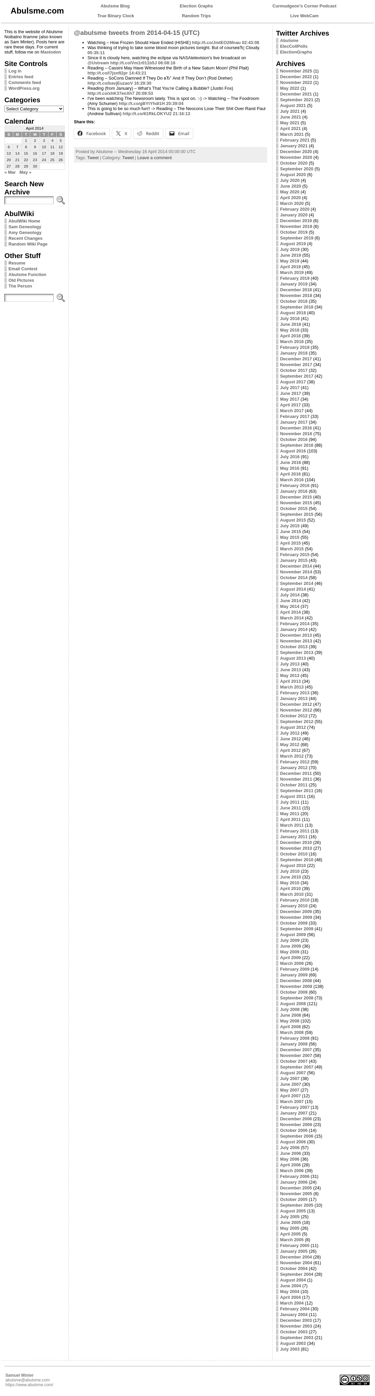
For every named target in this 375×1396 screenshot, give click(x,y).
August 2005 (293, 1210)
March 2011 (292, 825)
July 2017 (290, 387)
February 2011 (295, 830)
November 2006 (296, 1124)
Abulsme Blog (115, 5)
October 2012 (294, 715)
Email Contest (22, 268)
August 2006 (293, 1141)
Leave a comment (154, 157)
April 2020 (290, 197)
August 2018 (293, 312)
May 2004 (289, 1291)
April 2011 (290, 819)
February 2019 (295, 278)
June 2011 (290, 807)
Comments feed (24, 82)
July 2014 (290, 594)
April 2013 (290, 681)
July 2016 (290, 456)
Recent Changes (25, 238)
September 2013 (296, 652)
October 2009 (294, 923)
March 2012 (292, 756)
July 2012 (290, 733)
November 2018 (296, 295)
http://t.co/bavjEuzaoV (110, 83)
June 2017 (290, 393)
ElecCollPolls (294, 46)
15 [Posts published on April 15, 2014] (26, 153)
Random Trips (196, 15)
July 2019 (290, 249)
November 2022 (296, 82)
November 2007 (296, 1055)
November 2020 (296, 157)
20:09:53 (144, 93)
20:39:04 (174, 103)
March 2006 (292, 1170)
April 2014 (290, 612)
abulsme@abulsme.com (27, 1380)
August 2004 (293, 1280)
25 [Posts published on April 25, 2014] (52, 160)
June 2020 (290, 186)
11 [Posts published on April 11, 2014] (52, 147)
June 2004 (290, 1285)
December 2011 (296, 773)
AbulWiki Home (24, 221)
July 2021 (290, 111)
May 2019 (289, 260)
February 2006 (295, 1176)
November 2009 (296, 917)
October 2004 (294, 1268)
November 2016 (296, 433)
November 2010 (296, 848)
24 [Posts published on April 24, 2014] (44, 160)
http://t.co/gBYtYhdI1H (142, 103)
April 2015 (290, 543)
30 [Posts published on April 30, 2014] (35, 166)
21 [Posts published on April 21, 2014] (17, 160)
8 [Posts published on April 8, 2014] (26, 147)
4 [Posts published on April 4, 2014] (52, 141)
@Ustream (98, 62)
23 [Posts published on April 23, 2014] (35, 160)
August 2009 (293, 934)
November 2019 (296, 226)
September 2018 (296, 307)
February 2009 (295, 969)
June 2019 (290, 255)
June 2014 (290, 600)
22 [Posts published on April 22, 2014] (26, 160)
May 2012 (289, 744)
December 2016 (296, 427)
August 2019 (293, 243)
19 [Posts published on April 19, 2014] (61, 153)
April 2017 (290, 404)
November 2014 (296, 571)
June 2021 (290, 117)
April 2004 (290, 1297)
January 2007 (294, 1113)
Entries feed (20, 76)
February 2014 (295, 623)
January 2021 (294, 145)
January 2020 (294, 214)
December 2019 (296, 220)
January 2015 (294, 560)
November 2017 (296, 364)
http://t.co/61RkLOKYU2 (147, 113)
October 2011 (294, 784)
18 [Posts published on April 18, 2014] (52, 153)
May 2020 (289, 191)
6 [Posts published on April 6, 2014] (9, 147)
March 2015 (292, 548)
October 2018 (294, 301)
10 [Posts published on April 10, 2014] (44, 147)
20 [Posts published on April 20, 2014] (8, 160)
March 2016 (292, 479)
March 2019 (292, 272)
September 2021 (296, 99)
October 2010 (294, 853)
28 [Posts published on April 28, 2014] (17, 166)
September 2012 (296, 721)
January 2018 (294, 353)
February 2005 (295, 1245)
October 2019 (294, 232)
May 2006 (289, 1159)
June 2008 (290, 1015)
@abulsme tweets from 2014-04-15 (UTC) (137, 32)
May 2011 (289, 813)
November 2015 (296, 502)
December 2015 (296, 497)
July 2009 (290, 940)
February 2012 (295, 761)
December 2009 (296, 911)
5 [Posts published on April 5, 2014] (61, 141)
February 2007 (295, 1107)
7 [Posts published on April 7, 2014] (17, 147)
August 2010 (293, 865)
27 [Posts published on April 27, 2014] (8, 166)
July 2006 (290, 1147)
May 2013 (289, 675)
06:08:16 (166, 62)
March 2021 (292, 134)
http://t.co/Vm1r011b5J (133, 62)
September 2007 (296, 1067)
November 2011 (296, 779)
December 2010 (296, 842)
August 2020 (293, 174)
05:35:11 (96, 52)
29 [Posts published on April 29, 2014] (26, 166)
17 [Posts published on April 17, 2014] (44, 153)
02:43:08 (250, 42)
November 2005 (296, 1193)
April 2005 (290, 1233)
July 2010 (290, 871)
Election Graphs (196, 5)
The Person (20, 286)
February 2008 (295, 1038)
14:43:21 (137, 73)
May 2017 (289, 399)
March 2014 (292, 617)
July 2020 (290, 180)
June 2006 (290, 1153)
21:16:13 (181, 113)
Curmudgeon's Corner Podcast (305, 5)
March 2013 (292, 687)
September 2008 (296, 997)
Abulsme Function (27, 274)
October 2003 (294, 1331)
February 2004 (295, 1308)
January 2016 (294, 491)
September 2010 (296, 859)
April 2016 (290, 474)
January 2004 (294, 1314)
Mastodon (50, 52)
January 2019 (294, 284)
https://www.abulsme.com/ (29, 1384)
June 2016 (290, 462)
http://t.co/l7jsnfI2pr (107, 73)
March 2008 (292, 1032)
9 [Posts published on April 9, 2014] (35, 147)
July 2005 (290, 1216)
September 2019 (296, 237)
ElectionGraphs (296, 52)
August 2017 (293, 381)
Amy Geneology (24, 232)
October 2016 (294, 439)
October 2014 (294, 577)
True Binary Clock (115, 15)
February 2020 (295, 209)
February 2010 (295, 900)
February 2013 (295, 692)
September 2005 (296, 1205)
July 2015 (290, 525)
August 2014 (293, 589)
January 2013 (294, 698)
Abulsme (289, 40)
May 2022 (289, 88)
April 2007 (290, 1095)
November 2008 (296, 986)
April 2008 (290, 1026)
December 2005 (296, 1187)
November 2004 (296, 1262)
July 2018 (290, 318)
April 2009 (290, 957)
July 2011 (290, 802)
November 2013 (296, 640)
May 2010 (289, 882)
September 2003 (296, 1337)
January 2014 (294, 629)
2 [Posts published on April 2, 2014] (35, 141)
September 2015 (296, 514)
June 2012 (290, 738)
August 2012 (293, 727)
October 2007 (294, 1061)
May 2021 (289, 122)
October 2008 (294, 992)
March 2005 (292, 1239)
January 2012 (294, 767)
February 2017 (295, 416)
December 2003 (296, 1320)
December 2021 (296, 94)
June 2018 (290, 324)
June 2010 (290, 877)
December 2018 (296, 289)
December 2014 (296, 566)
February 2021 (295, 140)
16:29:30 (142, 83)
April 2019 (290, 266)
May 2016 (289, 468)
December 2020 (296, 151)
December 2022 (296, 76)
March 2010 (292, 894)
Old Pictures (21, 280)
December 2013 (296, 635)
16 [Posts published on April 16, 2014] (35, 153)
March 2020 (292, 203)
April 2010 (290, 888)
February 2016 (295, 485)
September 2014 (296, 583)
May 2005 (289, 1228)
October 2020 (294, 163)
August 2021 (293, 105)
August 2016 (293, 450)
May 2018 (289, 330)
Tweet (93, 157)
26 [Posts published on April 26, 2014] (61, 160)
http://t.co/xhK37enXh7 (111, 93)
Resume (16, 263)
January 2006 (294, 1182)
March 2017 (292, 410)
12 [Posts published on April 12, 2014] (61, 147)
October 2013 (294, 646)
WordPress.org (24, 88)
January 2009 (294, 974)
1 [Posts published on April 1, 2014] (26, 141)
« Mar (10, 172)
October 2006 (294, 1130)
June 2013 (290, 669)
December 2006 (296, 1118)
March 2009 (292, 963)
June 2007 (290, 1084)
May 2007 (289, 1090)
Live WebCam (304, 15)
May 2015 (289, 537)
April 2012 (290, 750)
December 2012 (296, 704)
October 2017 (294, 370)
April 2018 (290, 335)
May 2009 (289, 951)
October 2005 (294, 1199)
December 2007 (296, 1049)
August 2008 (293, 1003)
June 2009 (290, 946)
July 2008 (290, 1009)
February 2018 (295, 347)
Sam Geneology (24, 226)
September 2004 (296, 1274)
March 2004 (292, 1303)
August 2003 (293, 1343)
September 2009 (296, 928)
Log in (14, 70)
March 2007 (292, 1101)
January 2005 (294, 1251)
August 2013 (293, 658)
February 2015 (295, 554)
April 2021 (290, 128)
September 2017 (296, 376)
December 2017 (296, 358)
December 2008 (296, 980)
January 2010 (294, 905)
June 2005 (290, 1222)
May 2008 (289, 1020)
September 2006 (296, 1136)
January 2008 (294, 1043)
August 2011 (293, 796)
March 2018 (292, 341)
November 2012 (296, 710)
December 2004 (296, 1257)
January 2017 (294, 422)
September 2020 (296, 168)
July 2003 (290, 1349)
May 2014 (289, 606)
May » (25, 172)
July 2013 (290, 664)
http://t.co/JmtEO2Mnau (216, 42)
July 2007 (290, 1078)
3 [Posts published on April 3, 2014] (44, 141)
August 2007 (293, 1072)
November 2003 (296, 1326)
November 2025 (296, 70)
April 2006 (290, 1164)
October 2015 (294, 508)
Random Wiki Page (27, 244)
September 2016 (296, 445)
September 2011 (296, 790)
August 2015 (293, 520)
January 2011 (294, 836)
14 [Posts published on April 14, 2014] (17, 153)
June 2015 (290, 531)
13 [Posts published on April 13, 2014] (8, 153)
